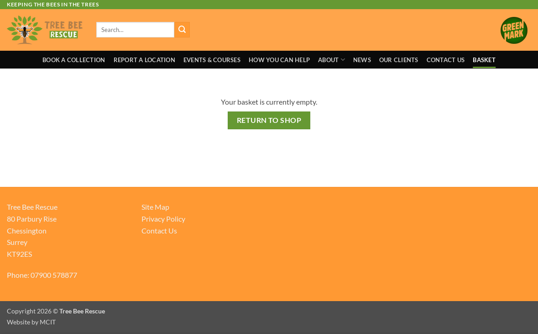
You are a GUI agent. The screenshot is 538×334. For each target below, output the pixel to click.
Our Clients (398, 60)
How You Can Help (279, 60)
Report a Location (144, 60)
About (331, 59)
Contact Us (446, 60)
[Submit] (182, 29)
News (362, 60)
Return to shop (269, 120)
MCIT (48, 322)
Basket (484, 60)
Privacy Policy (163, 218)
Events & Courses (211, 60)
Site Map (155, 206)
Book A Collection (73, 60)
